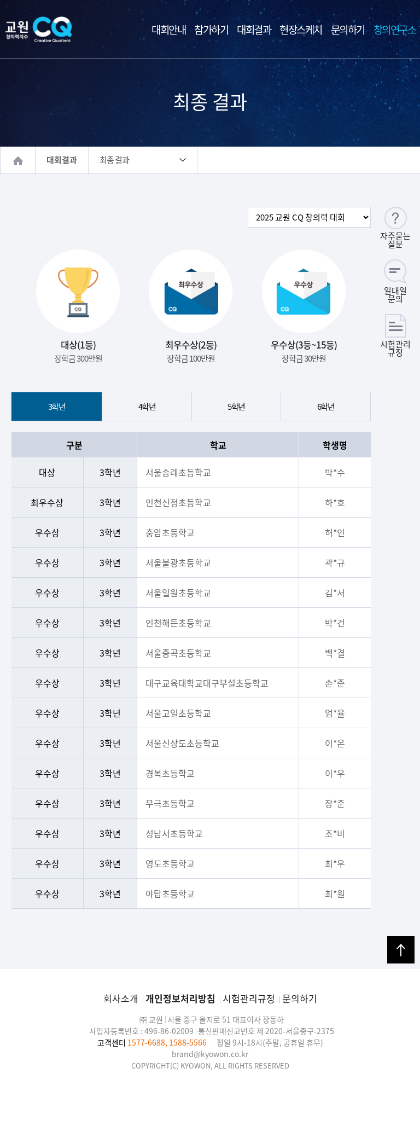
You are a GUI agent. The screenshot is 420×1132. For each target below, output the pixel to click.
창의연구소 (395, 29)
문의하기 (348, 29)
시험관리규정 (249, 998)
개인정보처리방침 (180, 998)
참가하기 (211, 29)
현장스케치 (300, 29)
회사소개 (120, 998)
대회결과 (254, 29)
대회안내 (168, 29)
